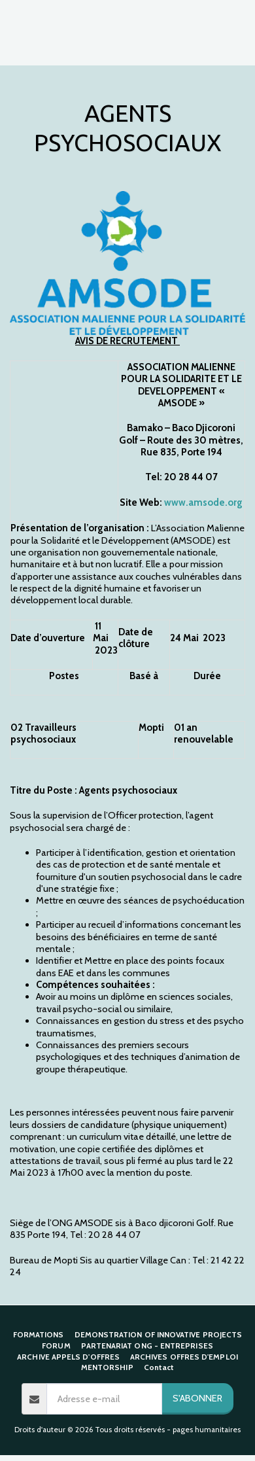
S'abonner (197, 1398)
